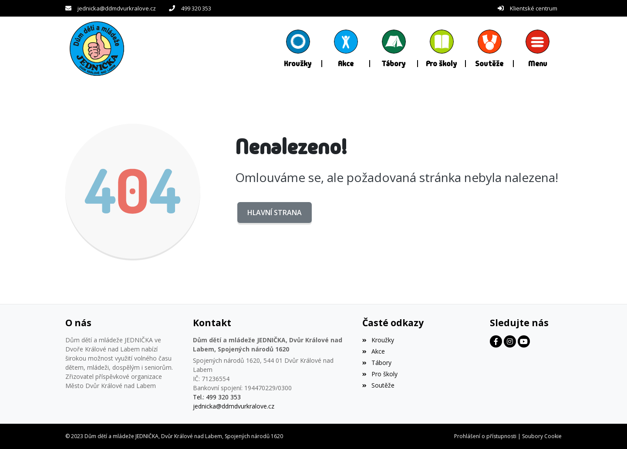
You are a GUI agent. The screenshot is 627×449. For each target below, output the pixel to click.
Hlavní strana (274, 212)
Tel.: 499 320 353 (217, 397)
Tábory (376, 362)
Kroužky (378, 340)
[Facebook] (496, 341)
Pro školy (379, 374)
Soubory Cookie (542, 436)
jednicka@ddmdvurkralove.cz (117, 8)
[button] (538, 48)
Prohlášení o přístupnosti (485, 436)
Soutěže (378, 385)
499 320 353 (196, 8)
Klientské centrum (533, 8)
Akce (373, 351)
